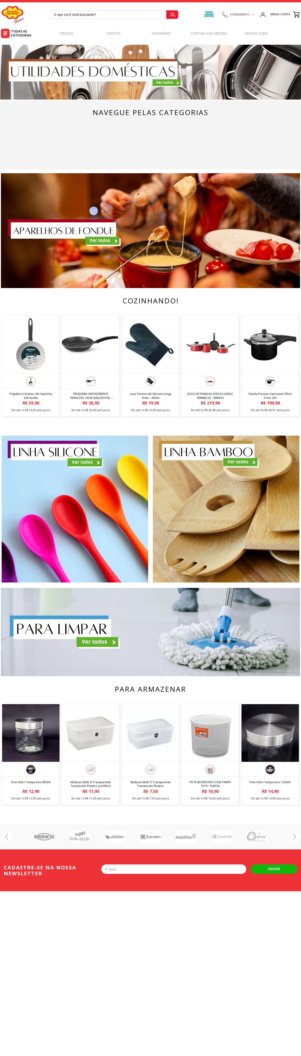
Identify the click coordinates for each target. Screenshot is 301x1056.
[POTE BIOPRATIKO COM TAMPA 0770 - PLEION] (210, 753)
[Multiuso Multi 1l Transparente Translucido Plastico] (150, 753)
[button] (31, 381)
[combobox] (114, 14)
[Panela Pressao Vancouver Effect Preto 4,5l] (270, 365)
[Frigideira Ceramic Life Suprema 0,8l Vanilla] (30, 365)
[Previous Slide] (6, 836)
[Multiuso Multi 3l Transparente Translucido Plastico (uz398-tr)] (90, 753)
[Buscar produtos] (172, 14)
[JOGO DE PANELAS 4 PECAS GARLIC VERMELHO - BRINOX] (210, 365)
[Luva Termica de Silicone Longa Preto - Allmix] (150, 365)
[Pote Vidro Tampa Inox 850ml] (30, 753)
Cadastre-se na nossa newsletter (40, 870)
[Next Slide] (294, 836)
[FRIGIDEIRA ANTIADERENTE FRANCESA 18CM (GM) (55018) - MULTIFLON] (90, 365)
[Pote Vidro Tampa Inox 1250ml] (270, 753)
